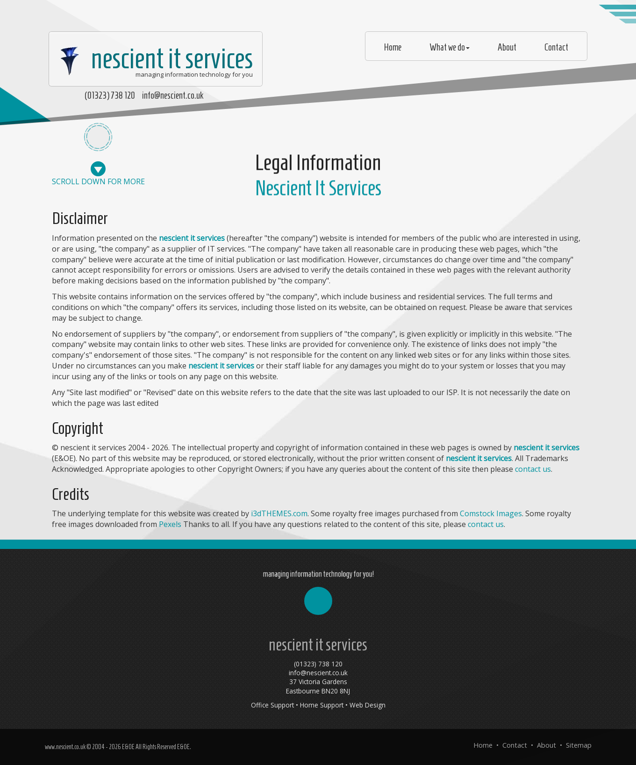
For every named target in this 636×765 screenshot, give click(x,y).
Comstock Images (491, 513)
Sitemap (579, 745)
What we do (449, 47)
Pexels (170, 524)
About (507, 47)
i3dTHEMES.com (279, 513)
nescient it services (153, 58)
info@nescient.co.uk (172, 95)
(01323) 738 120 (110, 95)
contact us (533, 469)
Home (392, 47)
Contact (556, 47)
